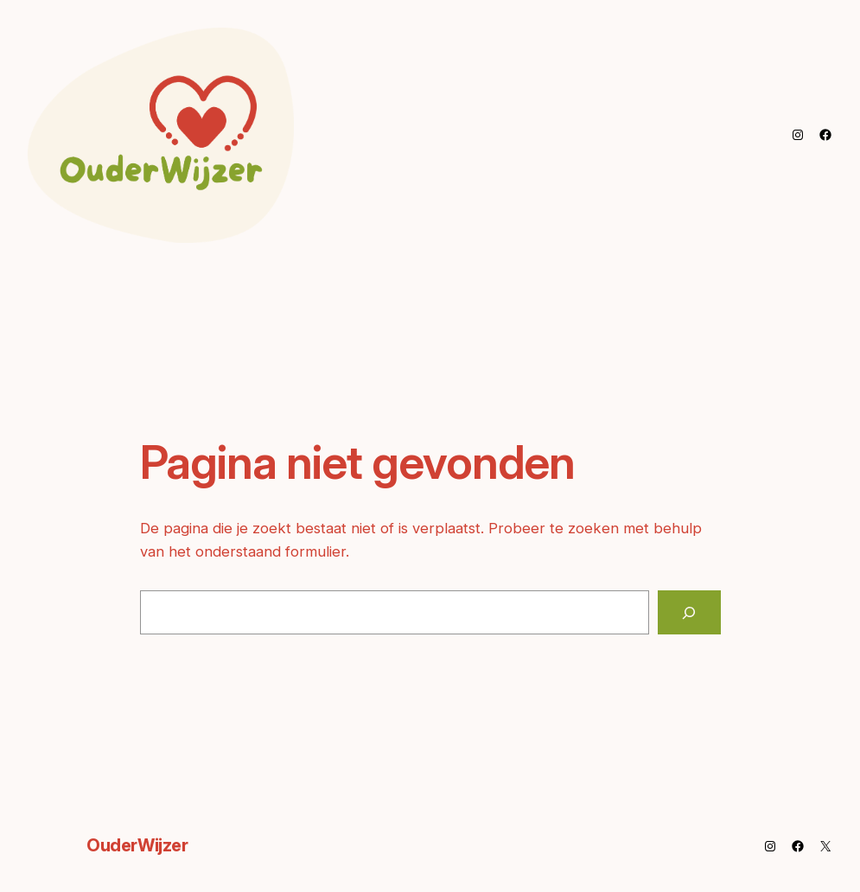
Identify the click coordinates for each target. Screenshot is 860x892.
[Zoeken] (689, 612)
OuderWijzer (137, 845)
